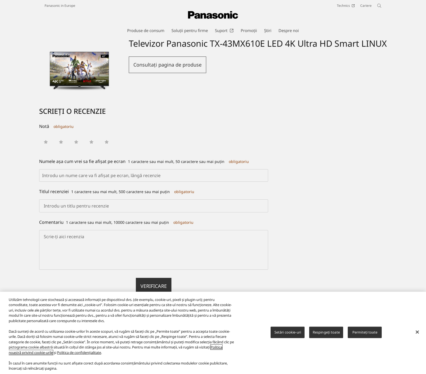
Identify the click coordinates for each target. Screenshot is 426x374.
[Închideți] (417, 332)
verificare (153, 286)
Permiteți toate (364, 332)
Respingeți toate (326, 332)
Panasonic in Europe (60, 5)
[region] (213, 333)
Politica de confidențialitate (79, 352)
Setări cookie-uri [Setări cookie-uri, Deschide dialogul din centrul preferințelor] (287, 332)
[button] (46, 142)
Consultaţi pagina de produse (167, 64)
